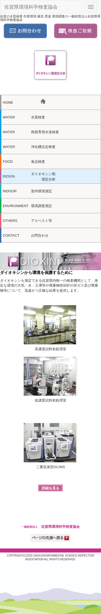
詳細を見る (50, 488)
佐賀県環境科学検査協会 (31, 7)
